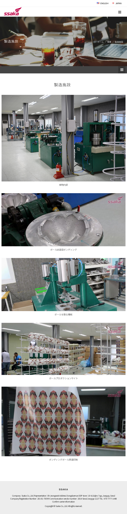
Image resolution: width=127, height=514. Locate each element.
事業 (109, 41)
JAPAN (116, 3)
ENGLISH (102, 3)
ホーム (100, 41)
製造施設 (119, 41)
